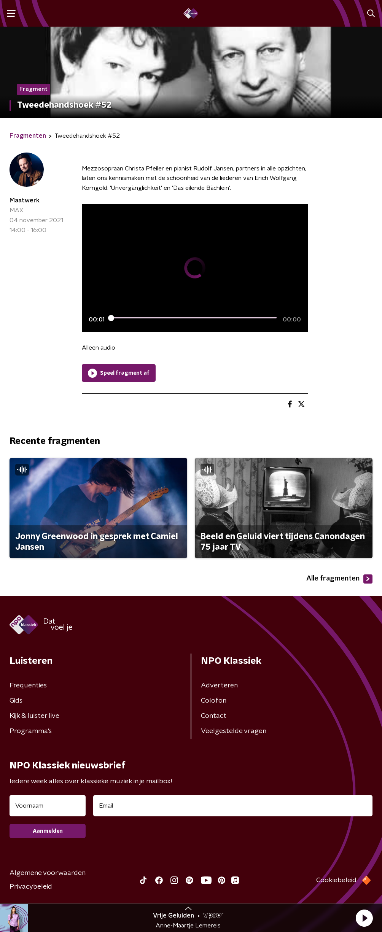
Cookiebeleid (336, 880)
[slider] (194, 318)
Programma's (31, 731)
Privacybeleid (31, 886)
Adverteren (219, 685)
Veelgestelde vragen (233, 731)
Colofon (213, 700)
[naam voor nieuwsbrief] (48, 805)
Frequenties (28, 685)
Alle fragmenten (339, 579)
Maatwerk (25, 200)
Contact (213, 716)
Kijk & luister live (34, 716)
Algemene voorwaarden (48, 873)
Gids (16, 700)
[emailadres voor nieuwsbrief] (232, 805)
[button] (364, 918)
